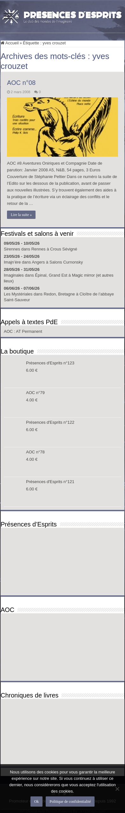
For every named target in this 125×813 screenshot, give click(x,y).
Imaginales (14, 275)
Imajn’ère (12, 262)
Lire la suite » (21, 215)
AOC (9, 331)
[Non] (117, 789)
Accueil (10, 43)
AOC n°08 (21, 82)
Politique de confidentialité (70, 801)
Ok (36, 801)
